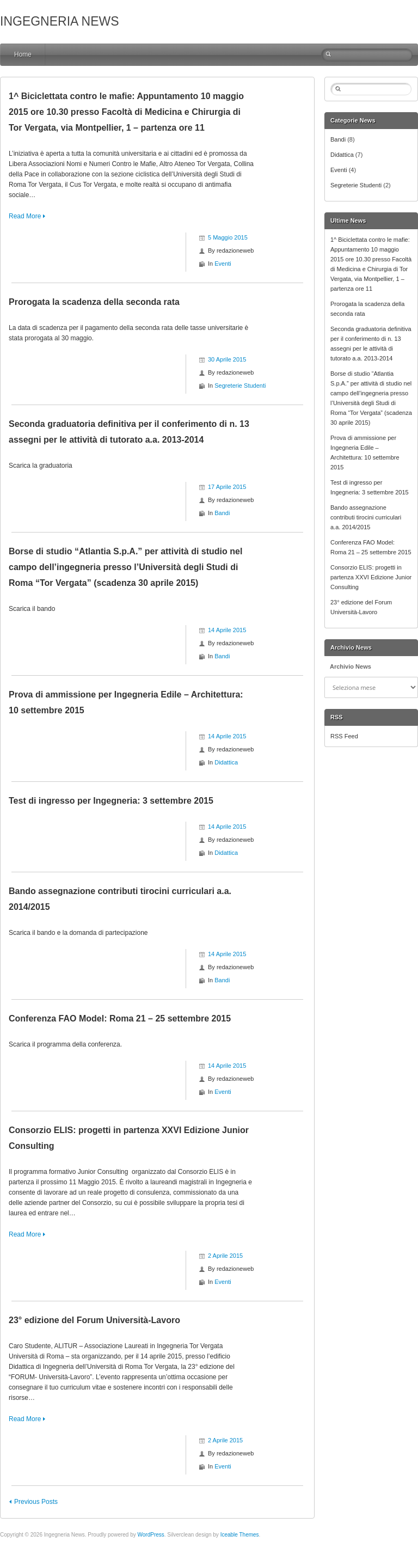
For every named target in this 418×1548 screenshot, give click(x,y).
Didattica (226, 762)
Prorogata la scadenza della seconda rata (94, 302)
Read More (25, 216)
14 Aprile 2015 (227, 630)
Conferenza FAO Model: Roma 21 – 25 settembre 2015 (120, 1018)
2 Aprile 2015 (225, 1255)
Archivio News (350, 666)
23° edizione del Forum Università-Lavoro (94, 1320)
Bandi (222, 513)
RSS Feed (344, 736)
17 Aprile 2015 (227, 487)
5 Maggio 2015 (228, 237)
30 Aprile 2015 (227, 359)
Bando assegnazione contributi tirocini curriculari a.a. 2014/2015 (365, 517)
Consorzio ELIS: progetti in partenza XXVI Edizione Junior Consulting (370, 577)
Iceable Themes (239, 1535)
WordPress (150, 1535)
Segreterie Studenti (240, 385)
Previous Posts (36, 1502)
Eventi (222, 263)
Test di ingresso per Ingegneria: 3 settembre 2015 (111, 800)
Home (23, 54)
